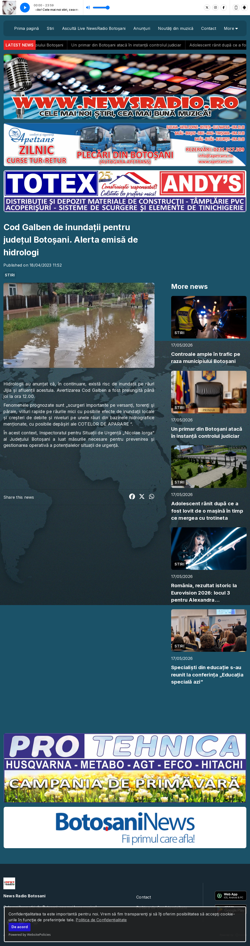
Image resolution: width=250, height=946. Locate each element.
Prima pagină (26, 28)
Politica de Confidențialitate (101, 919)
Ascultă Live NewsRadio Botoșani (93, 28)
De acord (19, 927)
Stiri (50, 28)
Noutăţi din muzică (175, 28)
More (231, 28)
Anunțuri (141, 28)
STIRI (10, 275)
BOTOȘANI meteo (125, 711)
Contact (208, 28)
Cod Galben (94, 390)
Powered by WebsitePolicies (30, 934)
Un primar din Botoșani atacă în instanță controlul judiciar (138, 45)
